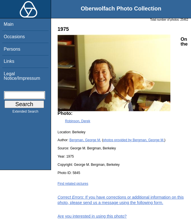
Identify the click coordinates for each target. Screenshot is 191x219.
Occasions (14, 36)
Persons (12, 49)
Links (9, 61)
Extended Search (25, 112)
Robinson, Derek (77, 121)
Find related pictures (73, 184)
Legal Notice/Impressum (22, 76)
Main (9, 24)
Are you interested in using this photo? (92, 216)
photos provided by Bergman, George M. (133, 140)
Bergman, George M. (85, 140)
